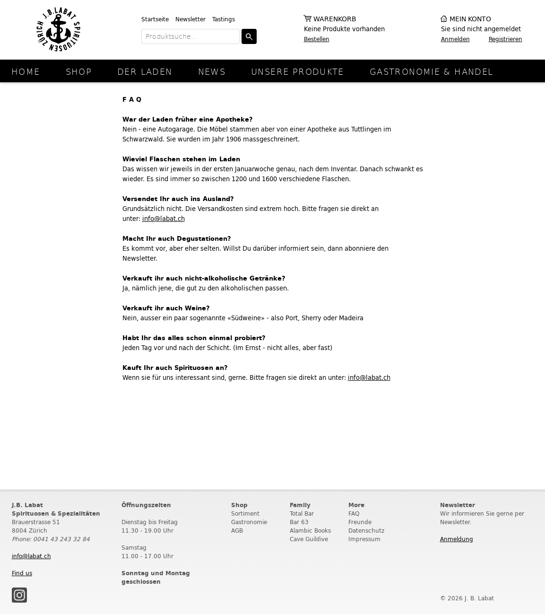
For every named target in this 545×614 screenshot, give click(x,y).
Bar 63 (299, 522)
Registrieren (505, 39)
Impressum (364, 539)
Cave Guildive (309, 539)
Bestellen (316, 39)
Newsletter (190, 19)
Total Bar (302, 513)
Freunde (360, 522)
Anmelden (455, 39)
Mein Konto (470, 19)
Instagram (19, 595)
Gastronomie (249, 522)
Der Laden (144, 71)
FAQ (353, 513)
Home (25, 71)
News (212, 71)
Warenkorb (334, 19)
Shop (79, 71)
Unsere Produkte (297, 71)
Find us (22, 573)
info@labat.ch (163, 219)
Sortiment (245, 513)
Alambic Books (310, 530)
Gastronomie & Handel (431, 71)
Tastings (223, 19)
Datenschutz (366, 530)
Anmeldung (456, 539)
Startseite (155, 19)
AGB (237, 530)
